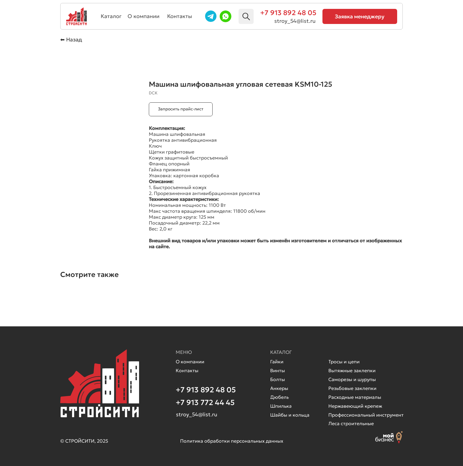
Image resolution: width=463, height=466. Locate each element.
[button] (359, 16)
